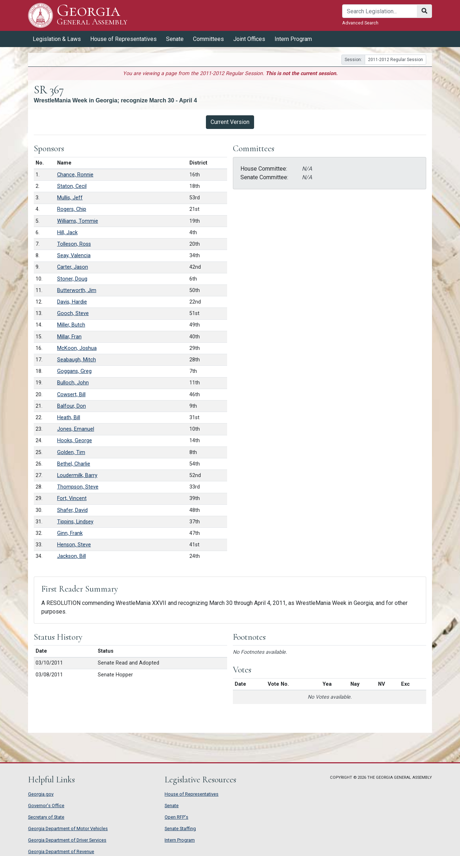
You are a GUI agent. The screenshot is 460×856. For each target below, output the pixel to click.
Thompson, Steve (77, 487)
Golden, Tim (71, 452)
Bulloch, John (73, 383)
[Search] (379, 11)
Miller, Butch (71, 325)
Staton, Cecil (72, 186)
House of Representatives (123, 39)
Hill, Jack (67, 233)
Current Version (230, 122)
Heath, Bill (68, 418)
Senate (175, 39)
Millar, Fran (69, 337)
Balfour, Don (71, 406)
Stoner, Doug (72, 279)
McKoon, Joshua (77, 348)
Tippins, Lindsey (75, 522)
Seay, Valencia (74, 256)
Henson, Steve (74, 545)
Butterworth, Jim (76, 290)
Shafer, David (72, 510)
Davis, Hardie (72, 302)
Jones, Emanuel (75, 429)
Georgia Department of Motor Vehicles (68, 828)
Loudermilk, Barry (77, 475)
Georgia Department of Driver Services (67, 840)
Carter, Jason (72, 267)
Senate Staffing (180, 828)
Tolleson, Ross (74, 244)
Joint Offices (249, 39)
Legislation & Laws (57, 39)
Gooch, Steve (73, 313)
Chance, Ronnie (75, 175)
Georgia (92, 15)
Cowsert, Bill (71, 395)
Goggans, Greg (74, 371)
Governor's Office (46, 805)
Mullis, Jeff (70, 198)
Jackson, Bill (71, 556)
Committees (208, 39)
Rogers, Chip (71, 209)
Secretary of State (46, 817)
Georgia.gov (41, 794)
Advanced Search (360, 23)
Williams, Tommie (77, 221)
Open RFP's (176, 817)
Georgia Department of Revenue (61, 851)
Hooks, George (74, 441)
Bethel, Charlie (73, 464)
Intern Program (293, 39)
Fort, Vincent (72, 498)
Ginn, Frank (70, 533)
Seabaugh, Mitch (76, 360)
